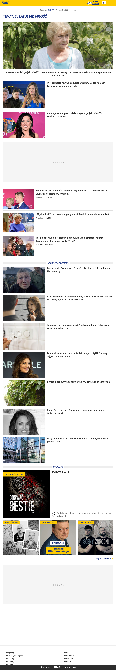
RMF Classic (69, 656)
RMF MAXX (68, 659)
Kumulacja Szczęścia (14, 656)
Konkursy (10, 659)
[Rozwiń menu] (110, 3)
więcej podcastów (103, 558)
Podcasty (10, 662)
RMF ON (67, 662)
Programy (10, 653)
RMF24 (67, 653)
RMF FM (51, 10)
